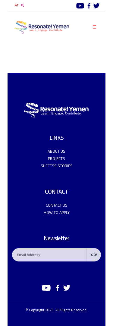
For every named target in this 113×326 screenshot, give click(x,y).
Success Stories (57, 165)
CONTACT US (56, 205)
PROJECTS (56, 158)
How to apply (57, 212)
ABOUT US (56, 151)
